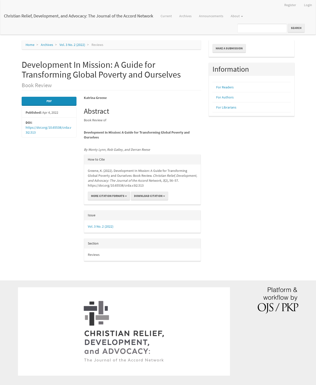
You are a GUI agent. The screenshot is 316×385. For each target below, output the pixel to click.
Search (296, 28)
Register (290, 5)
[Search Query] (262, 28)
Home (30, 44)
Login (308, 5)
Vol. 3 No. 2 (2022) (72, 44)
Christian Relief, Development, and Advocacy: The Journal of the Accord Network (78, 16)
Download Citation (149, 196)
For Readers (225, 87)
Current (166, 16)
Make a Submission (229, 48)
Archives (185, 16)
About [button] (237, 16)
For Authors (225, 97)
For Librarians (226, 107)
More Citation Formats (109, 196)
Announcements (211, 16)
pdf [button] (49, 101)
